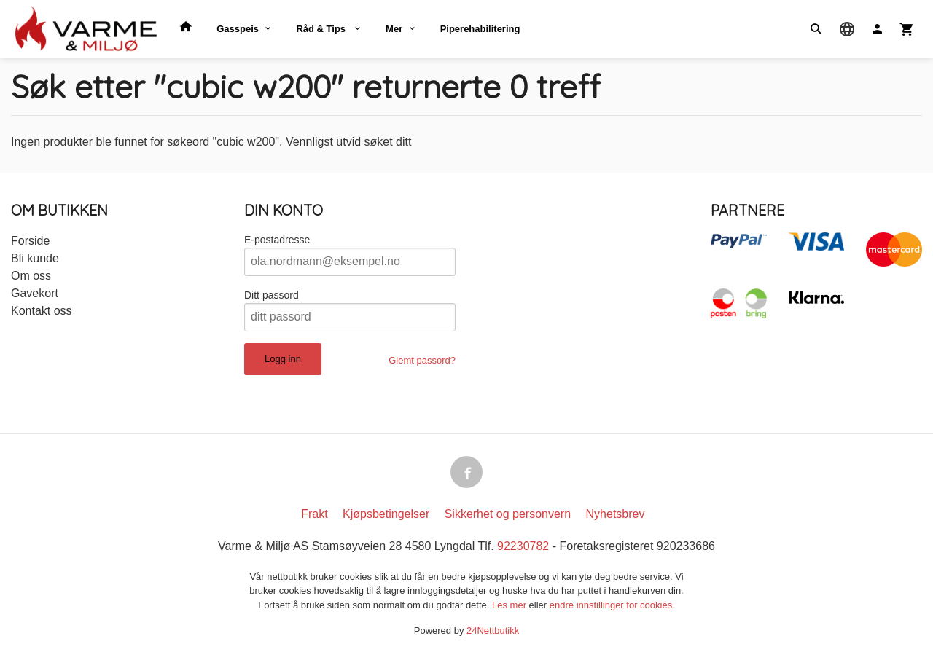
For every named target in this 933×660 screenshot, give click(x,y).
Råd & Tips (322, 28)
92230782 (523, 546)
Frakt (314, 514)
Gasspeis (237, 28)
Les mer (510, 605)
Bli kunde (35, 258)
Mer (394, 28)
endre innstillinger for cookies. (612, 605)
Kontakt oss (41, 311)
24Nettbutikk (492, 630)
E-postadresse (277, 239)
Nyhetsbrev (615, 514)
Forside (30, 241)
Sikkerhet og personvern (508, 514)
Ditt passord (271, 295)
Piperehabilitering (480, 28)
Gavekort (34, 293)
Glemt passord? (422, 360)
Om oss (31, 276)
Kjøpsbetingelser (386, 514)
